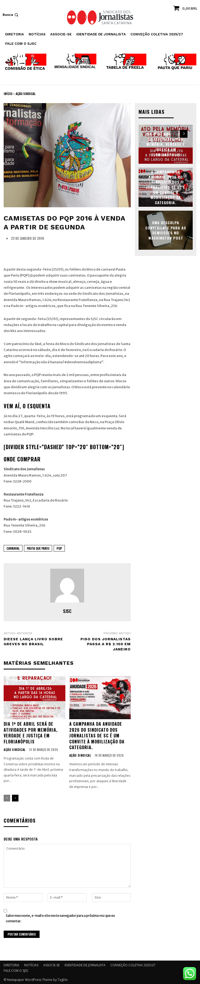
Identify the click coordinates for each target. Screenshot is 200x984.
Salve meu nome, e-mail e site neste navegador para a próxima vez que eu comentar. (60, 917)
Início (8, 93)
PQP (59, 548)
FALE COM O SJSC (16, 970)
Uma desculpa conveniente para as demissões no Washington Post (165, 230)
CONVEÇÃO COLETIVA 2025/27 (132, 964)
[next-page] (15, 797)
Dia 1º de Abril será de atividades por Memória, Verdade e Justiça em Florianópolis (31, 732)
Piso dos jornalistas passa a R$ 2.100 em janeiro (105, 644)
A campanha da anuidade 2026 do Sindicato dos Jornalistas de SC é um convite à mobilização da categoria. (96, 735)
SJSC (67, 611)
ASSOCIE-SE (51, 964)
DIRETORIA (11, 964)
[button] (11, 15)
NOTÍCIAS (31, 964)
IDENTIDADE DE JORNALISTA (85, 964)
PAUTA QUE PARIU (38, 548)
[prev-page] (7, 797)
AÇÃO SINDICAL (25, 93)
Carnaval (13, 548)
